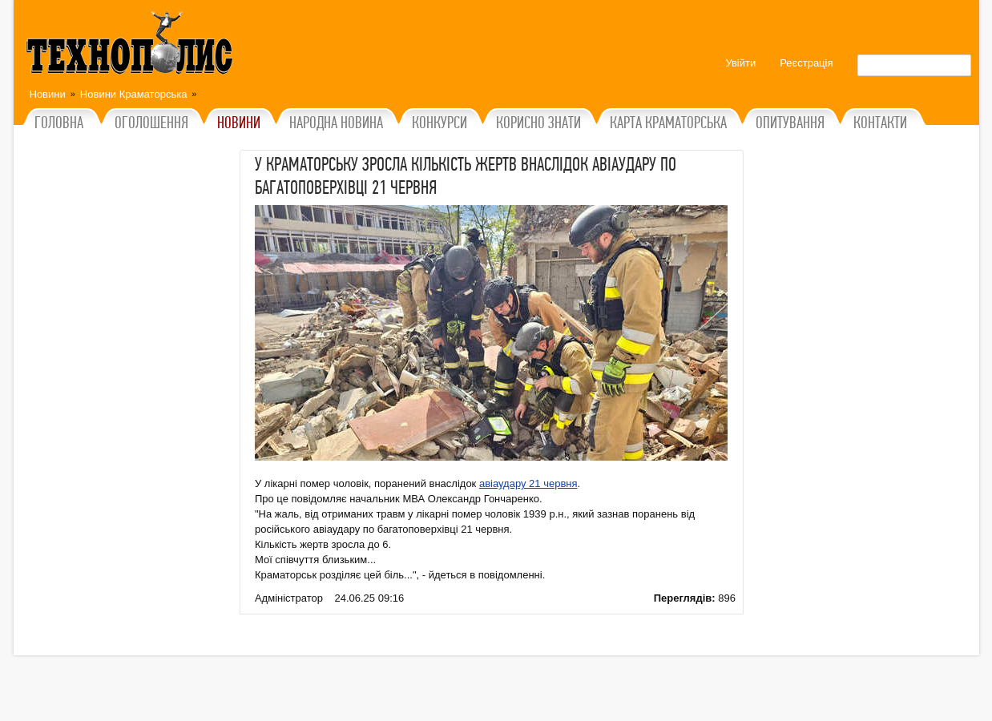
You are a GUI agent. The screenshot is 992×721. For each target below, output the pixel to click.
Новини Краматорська (134, 94)
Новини (48, 94)
